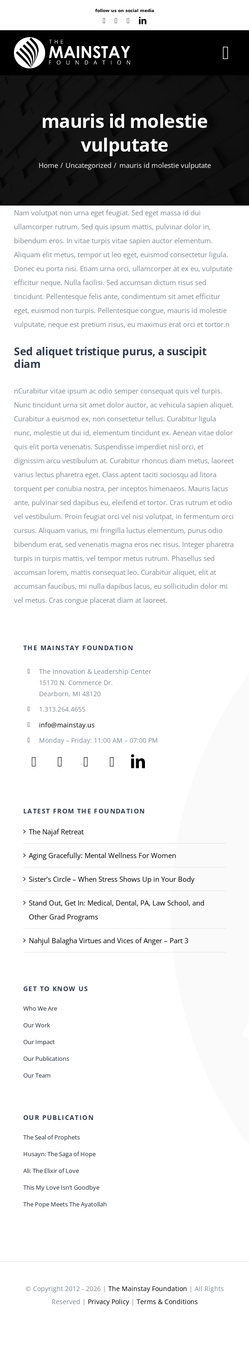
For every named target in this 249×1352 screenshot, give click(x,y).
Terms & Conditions (167, 1301)
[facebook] (104, 21)
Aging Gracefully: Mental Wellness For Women (102, 855)
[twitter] (60, 762)
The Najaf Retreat (56, 831)
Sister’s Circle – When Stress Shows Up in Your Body (112, 879)
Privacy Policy (108, 1301)
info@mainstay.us (67, 724)
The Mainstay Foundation (147, 1288)
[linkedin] (142, 20)
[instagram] (128, 21)
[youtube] (116, 21)
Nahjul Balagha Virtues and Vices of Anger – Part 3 (109, 940)
